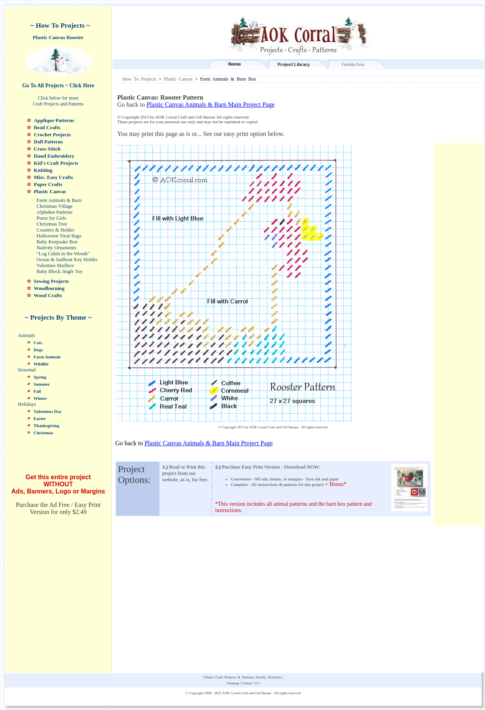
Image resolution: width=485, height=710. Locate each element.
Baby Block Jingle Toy (60, 271)
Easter (40, 418)
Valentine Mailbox (55, 265)
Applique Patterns (54, 120)
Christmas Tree (52, 224)
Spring (40, 377)
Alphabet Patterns (55, 212)
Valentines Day (48, 411)
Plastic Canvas (50, 191)
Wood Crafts (48, 295)
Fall (37, 391)
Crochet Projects (52, 134)
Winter (40, 398)
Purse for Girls (51, 218)
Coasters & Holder (56, 230)
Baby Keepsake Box (57, 242)
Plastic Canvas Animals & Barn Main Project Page (210, 104)
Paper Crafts (48, 184)
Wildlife (41, 364)
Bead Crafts (47, 127)
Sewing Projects (51, 281)
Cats (38, 342)
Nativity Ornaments (57, 247)
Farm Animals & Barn (59, 200)
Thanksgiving (46, 425)
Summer (42, 384)
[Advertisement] (409, 116)
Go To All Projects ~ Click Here (58, 86)
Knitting (43, 170)
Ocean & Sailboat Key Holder (67, 259)
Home (208, 677)
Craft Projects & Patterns (234, 677)
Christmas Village (55, 206)
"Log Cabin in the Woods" (63, 253)
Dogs (38, 349)
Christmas (43, 432)
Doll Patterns (48, 142)
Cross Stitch (47, 149)
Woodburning (49, 288)
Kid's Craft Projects (56, 163)
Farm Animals (47, 356)
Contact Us (250, 683)
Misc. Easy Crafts (53, 177)
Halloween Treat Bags (59, 236)
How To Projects (139, 79)
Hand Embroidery (54, 156)
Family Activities (268, 677)
